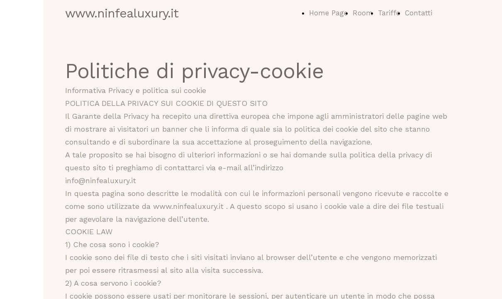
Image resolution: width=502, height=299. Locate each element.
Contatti (418, 13)
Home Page (328, 13)
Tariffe (389, 13)
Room (363, 13)
